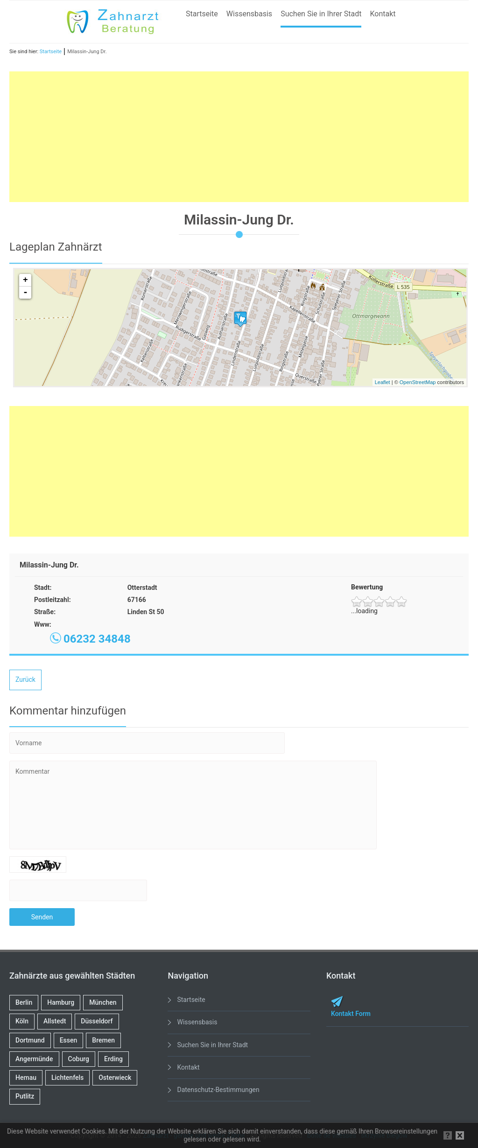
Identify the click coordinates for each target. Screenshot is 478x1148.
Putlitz (24, 1096)
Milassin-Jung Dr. (86, 52)
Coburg (79, 1059)
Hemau (25, 1077)
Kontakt (382, 13)
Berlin (23, 1002)
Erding (113, 1059)
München (102, 1002)
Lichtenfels (67, 1077)
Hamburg (60, 1002)
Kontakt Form (351, 1013)
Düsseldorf (96, 1021)
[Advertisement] (239, 136)
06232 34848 (97, 638)
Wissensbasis (249, 13)
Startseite (202, 13)
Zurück (25, 679)
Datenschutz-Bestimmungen (218, 1089)
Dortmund (30, 1040)
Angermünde (34, 1059)
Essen (68, 1040)
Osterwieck (114, 1077)
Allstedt (54, 1021)
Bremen (103, 1040)
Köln (21, 1021)
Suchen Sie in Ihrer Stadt (321, 13)
